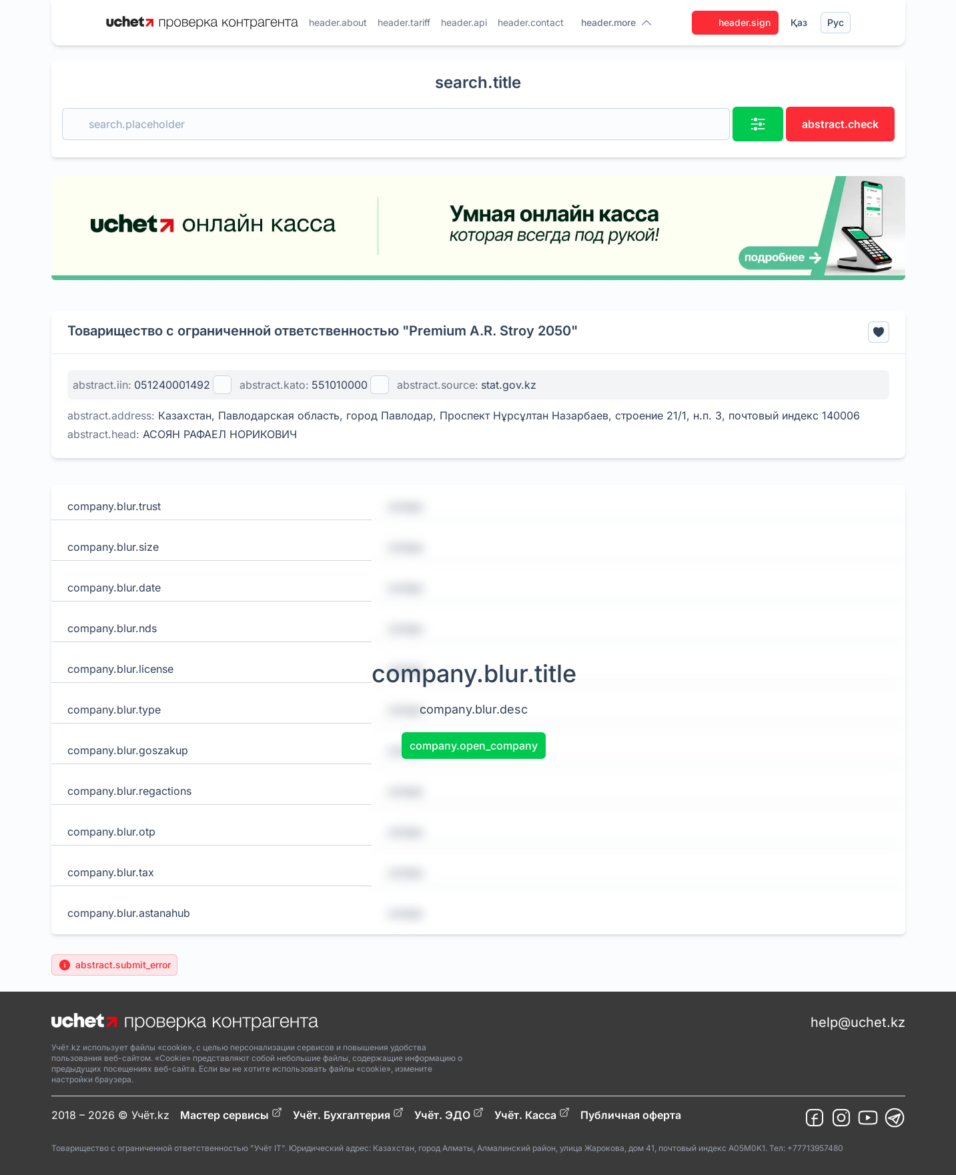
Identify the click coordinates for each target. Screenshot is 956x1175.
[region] (478, 228)
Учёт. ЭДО (449, 1114)
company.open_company (474, 745)
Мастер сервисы (231, 1114)
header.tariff (404, 22)
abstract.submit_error (114, 965)
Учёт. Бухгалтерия (348, 1114)
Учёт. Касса (532, 1114)
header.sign (735, 22)
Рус (835, 22)
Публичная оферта (630, 1115)
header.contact (531, 22)
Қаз (799, 22)
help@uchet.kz (858, 1022)
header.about (338, 22)
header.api (464, 22)
